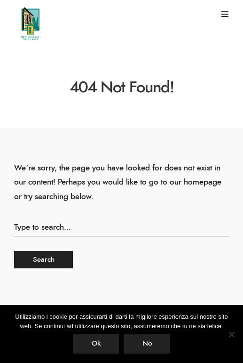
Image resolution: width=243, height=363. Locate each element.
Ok (96, 343)
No (147, 343)
